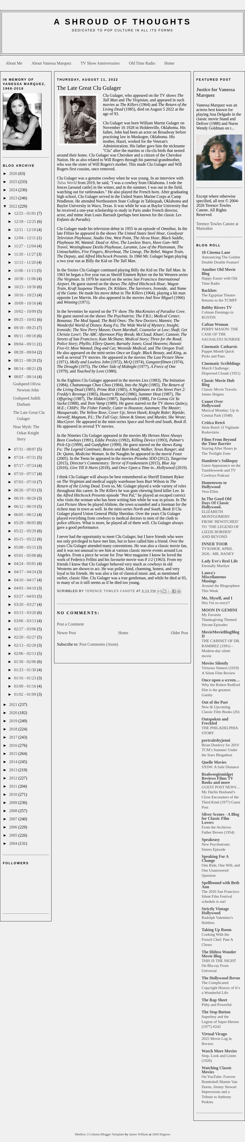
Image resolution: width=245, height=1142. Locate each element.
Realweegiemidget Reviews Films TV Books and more (217, 778)
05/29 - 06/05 (25, 523)
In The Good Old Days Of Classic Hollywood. (216, 503)
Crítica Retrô (213, 422)
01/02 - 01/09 (25, 694)
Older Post (179, 633)
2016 (13, 745)
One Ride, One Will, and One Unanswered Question (221, 870)
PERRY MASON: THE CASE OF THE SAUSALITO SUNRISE (221, 334)
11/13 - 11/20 (25, 262)
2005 (13, 835)
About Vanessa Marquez (51, 63)
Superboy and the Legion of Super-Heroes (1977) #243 (220, 1021)
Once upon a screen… (221, 680)
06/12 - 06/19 (25, 506)
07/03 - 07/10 (25, 482)
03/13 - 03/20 (25, 612)
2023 (13, 198)
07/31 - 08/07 (25, 449)
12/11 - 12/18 (25, 229)
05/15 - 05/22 (25, 539)
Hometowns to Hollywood (214, 484)
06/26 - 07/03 (25, 490)
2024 (13, 190)
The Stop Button (216, 1012)
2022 (13, 206)
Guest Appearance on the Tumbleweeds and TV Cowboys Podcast (221, 470)
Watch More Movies (219, 1051)
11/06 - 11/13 (25, 270)
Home (169, 63)
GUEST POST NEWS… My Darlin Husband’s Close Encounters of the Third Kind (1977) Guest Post (221, 797)
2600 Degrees (161, 1134)
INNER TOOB (214, 544)
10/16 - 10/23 (25, 295)
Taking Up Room (216, 930)
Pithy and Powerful (216, 1004)
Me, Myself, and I (217, 598)
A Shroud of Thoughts (122, 21)
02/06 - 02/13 (25, 653)
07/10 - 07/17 (25, 474)
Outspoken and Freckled (215, 721)
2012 (13, 778)
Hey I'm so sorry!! (216, 602)
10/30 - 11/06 (25, 279)
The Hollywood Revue (221, 978)
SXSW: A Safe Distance (220, 767)
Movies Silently (215, 663)
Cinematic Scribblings (221, 363)
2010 (13, 794)
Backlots (209, 290)
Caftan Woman (215, 324)
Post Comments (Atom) (98, 644)
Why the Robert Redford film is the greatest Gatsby (221, 689)
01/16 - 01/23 (25, 678)
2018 (13, 729)
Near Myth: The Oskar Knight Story (26, 433)
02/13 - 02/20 (25, 645)
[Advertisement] (122, 45)
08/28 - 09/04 (25, 352)
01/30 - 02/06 (25, 661)
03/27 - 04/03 (25, 596)
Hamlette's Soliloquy (220, 461)
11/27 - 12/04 (25, 246)
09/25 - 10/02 (25, 319)
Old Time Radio (142, 63)
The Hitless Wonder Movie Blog (219, 954)
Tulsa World (67, 183)
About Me (14, 63)
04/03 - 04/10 (25, 588)
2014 (13, 762)
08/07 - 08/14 (25, 377)
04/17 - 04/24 (25, 572)
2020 (13, 713)
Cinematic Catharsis (219, 346)
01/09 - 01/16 (25, 686)
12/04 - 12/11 (25, 238)
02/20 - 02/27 (25, 637)
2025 (13, 181)
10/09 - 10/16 (25, 303)
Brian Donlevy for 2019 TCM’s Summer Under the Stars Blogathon (220, 750)
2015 (13, 753)
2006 (13, 827)
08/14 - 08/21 (25, 368)
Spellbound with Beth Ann (220, 885)
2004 (13, 843)
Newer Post (66, 633)
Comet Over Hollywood (212, 403)
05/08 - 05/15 (25, 547)
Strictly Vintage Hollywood (215, 911)
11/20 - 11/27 (25, 254)
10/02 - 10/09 (25, 311)
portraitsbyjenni (216, 740)
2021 (13, 704)
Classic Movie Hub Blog (218, 382)
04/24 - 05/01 (25, 563)
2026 (13, 173)
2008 (13, 811)
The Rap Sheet (214, 1000)
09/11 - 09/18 (25, 336)
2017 (13, 737)
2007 (13, 819)
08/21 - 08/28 (25, 360)
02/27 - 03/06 (25, 629)
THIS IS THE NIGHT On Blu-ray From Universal (219, 965)
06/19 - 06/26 (25, 498)
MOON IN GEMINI (219, 610)
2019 (13, 721)
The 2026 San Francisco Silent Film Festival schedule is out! (220, 896)
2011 (13, 786)
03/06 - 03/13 (25, 621)
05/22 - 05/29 (25, 531)
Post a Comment (70, 624)
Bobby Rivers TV (217, 307)
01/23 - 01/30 (25, 670)
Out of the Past (215, 702)
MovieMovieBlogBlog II (220, 634)
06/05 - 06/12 (25, 514)
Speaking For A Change (215, 858)
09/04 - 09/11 (25, 344)
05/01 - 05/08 (25, 555)
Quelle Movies (214, 762)
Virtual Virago (214, 1034)
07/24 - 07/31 (25, 457)
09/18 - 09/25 (25, 328)
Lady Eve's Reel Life (220, 561)
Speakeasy (211, 839)
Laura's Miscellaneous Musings (214, 577)
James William (139, 1134)
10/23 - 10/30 (25, 287)
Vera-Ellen (210, 491)
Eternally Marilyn (215, 565)
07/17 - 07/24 (25, 465)
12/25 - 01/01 (25, 213)
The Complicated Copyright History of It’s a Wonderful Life (221, 987)
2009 (13, 802)
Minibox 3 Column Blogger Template (100, 1134)
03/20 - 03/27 (25, 604)
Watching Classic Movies (217, 1070)
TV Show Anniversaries (99, 63)
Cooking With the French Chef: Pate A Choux (217, 939)
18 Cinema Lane (216, 252)
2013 (13, 770)
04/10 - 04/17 (25, 580)
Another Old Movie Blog (219, 271)
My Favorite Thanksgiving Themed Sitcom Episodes (219, 619)
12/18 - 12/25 (25, 221)
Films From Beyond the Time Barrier (219, 441)
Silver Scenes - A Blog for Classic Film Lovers (220, 818)
